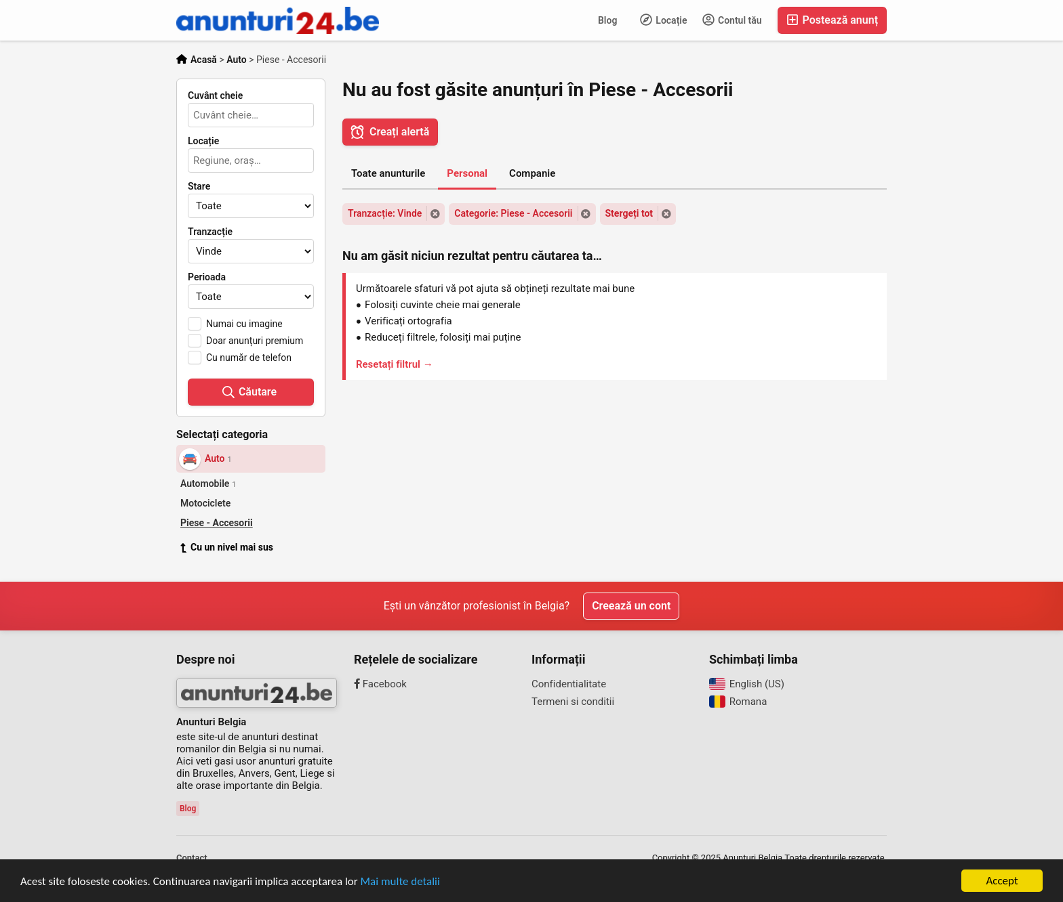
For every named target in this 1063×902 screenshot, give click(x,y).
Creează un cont (631, 605)
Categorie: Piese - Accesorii (513, 213)
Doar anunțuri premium (254, 340)
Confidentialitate (569, 684)
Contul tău (732, 20)
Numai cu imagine (244, 323)
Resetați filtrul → (394, 364)
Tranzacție (210, 231)
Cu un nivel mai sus (226, 547)
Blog (607, 20)
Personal (467, 173)
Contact (191, 858)
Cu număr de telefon (249, 357)
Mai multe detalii (400, 881)
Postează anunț (832, 20)
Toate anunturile (388, 173)
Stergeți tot (629, 213)
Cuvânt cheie (215, 95)
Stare (199, 186)
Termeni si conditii (573, 701)
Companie (532, 173)
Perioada (207, 277)
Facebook (380, 684)
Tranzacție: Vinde (385, 213)
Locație (663, 20)
